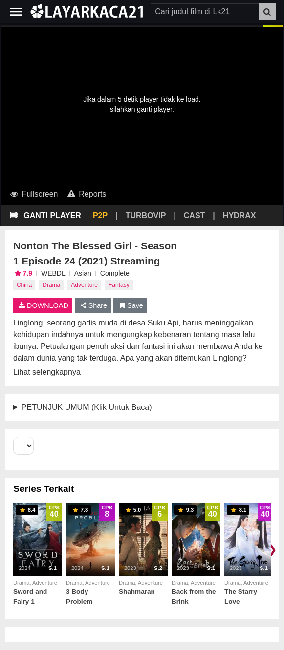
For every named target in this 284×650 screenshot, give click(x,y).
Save (130, 305)
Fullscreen (33, 194)
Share (93, 305)
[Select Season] (23, 446)
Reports (86, 194)
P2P (100, 215)
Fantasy (119, 285)
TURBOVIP (146, 215)
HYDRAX (239, 215)
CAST (194, 215)
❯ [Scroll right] (272, 549)
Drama (51, 285)
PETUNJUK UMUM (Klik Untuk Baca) (87, 407)
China (24, 285)
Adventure (84, 285)
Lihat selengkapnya (47, 372)
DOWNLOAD (42, 305)
